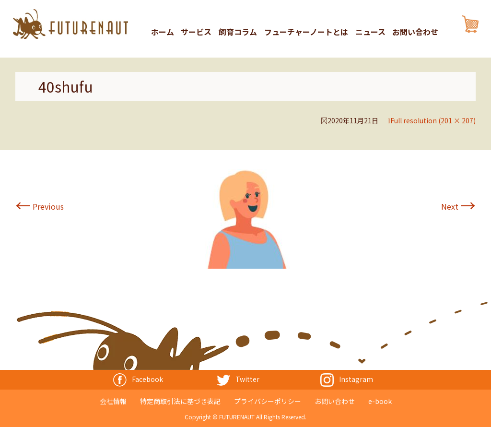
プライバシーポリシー (267, 401)
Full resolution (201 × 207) (433, 120)
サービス (196, 31)
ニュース (370, 31)
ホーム (162, 31)
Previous (39, 206)
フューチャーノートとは (306, 31)
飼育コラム (238, 31)
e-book (380, 401)
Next (458, 206)
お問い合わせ (415, 31)
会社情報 (113, 401)
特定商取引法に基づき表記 (180, 401)
